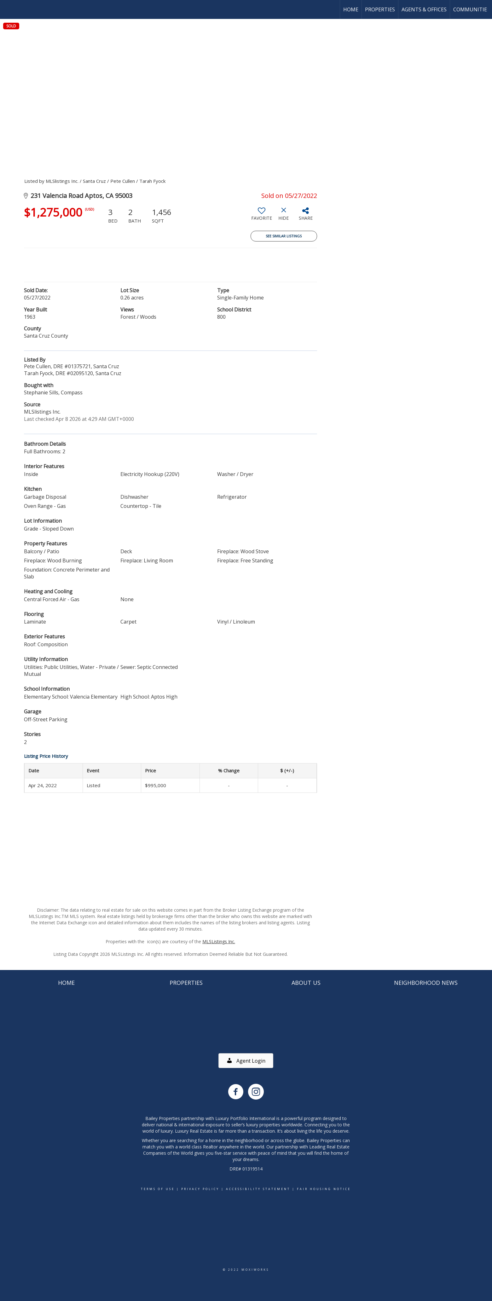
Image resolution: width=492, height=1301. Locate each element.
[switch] (262, 216)
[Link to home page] (8, 9)
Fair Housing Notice (324, 1189)
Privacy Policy (200, 1189)
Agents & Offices (424, 9)
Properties (380, 9)
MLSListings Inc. (218, 941)
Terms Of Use (158, 1189)
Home (350, 9)
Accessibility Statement (258, 1189)
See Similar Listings (284, 236)
